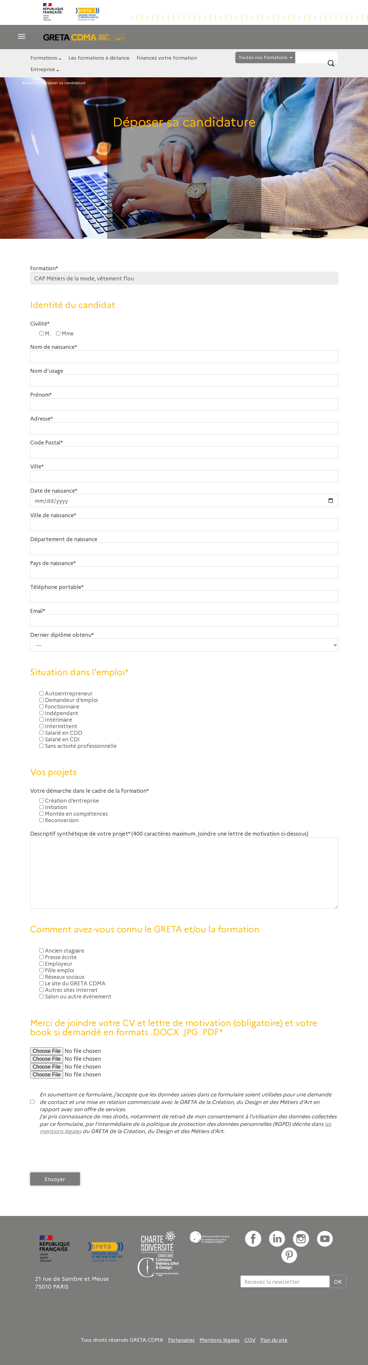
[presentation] (80, 1155)
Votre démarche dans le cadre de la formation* (89, 790)
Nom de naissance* (53, 346)
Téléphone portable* (57, 586)
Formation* (44, 268)
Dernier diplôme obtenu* (62, 634)
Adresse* (41, 418)
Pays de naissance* (53, 562)
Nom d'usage (46, 370)
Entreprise (42, 69)
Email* (37, 610)
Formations (43, 57)
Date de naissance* (53, 490)
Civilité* (39, 323)
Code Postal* (46, 442)
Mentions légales (220, 1340)
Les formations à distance (98, 57)
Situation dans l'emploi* (79, 671)
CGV (250, 1340)
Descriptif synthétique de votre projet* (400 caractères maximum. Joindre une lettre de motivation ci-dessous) (169, 833)
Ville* (37, 466)
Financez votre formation (167, 57)
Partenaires (181, 1340)
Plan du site (274, 1340)
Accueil (28, 83)
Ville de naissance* (53, 515)
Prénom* (41, 394)
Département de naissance (63, 539)
